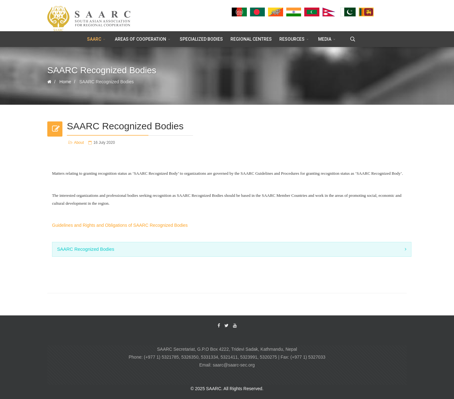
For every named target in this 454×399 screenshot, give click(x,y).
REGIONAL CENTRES (251, 39)
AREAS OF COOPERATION (140, 39)
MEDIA (324, 39)
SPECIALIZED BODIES (201, 39)
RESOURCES (292, 39)
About (79, 142)
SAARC (94, 39)
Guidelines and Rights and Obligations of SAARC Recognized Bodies (120, 225)
